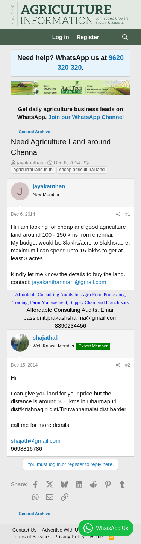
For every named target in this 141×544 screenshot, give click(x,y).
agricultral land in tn (33, 169)
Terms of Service (30, 536)
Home (96, 536)
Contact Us (24, 530)
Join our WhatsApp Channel (86, 117)
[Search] (125, 37)
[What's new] (110, 37)
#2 (127, 365)
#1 (127, 214)
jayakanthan (30, 162)
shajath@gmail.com (36, 440)
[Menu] (17, 37)
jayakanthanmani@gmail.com (69, 282)
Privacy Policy (69, 536)
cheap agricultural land (82, 169)
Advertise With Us (61, 530)
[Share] (118, 214)
